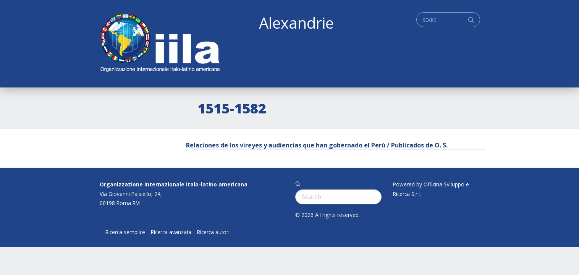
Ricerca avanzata (171, 232)
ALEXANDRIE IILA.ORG (159, 43)
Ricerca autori (213, 232)
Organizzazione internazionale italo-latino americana (173, 184)
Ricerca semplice (125, 232)
